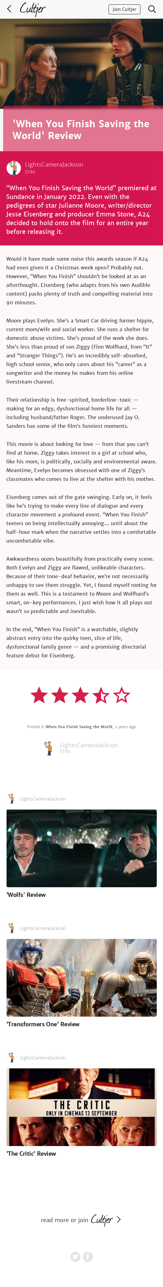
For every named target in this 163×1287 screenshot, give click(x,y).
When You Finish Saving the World (79, 726)
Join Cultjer (124, 9)
